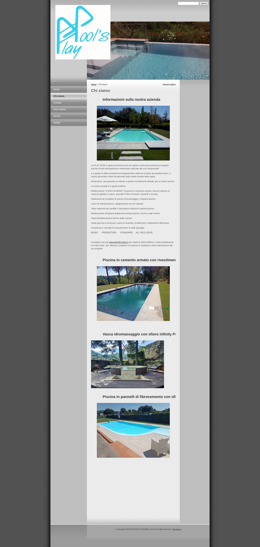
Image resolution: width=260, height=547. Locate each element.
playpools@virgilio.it (118, 242)
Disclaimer (177, 529)
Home (56, 89)
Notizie (57, 122)
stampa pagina (169, 84)
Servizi (56, 116)
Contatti (57, 102)
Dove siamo (59, 109)
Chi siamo (59, 96)
